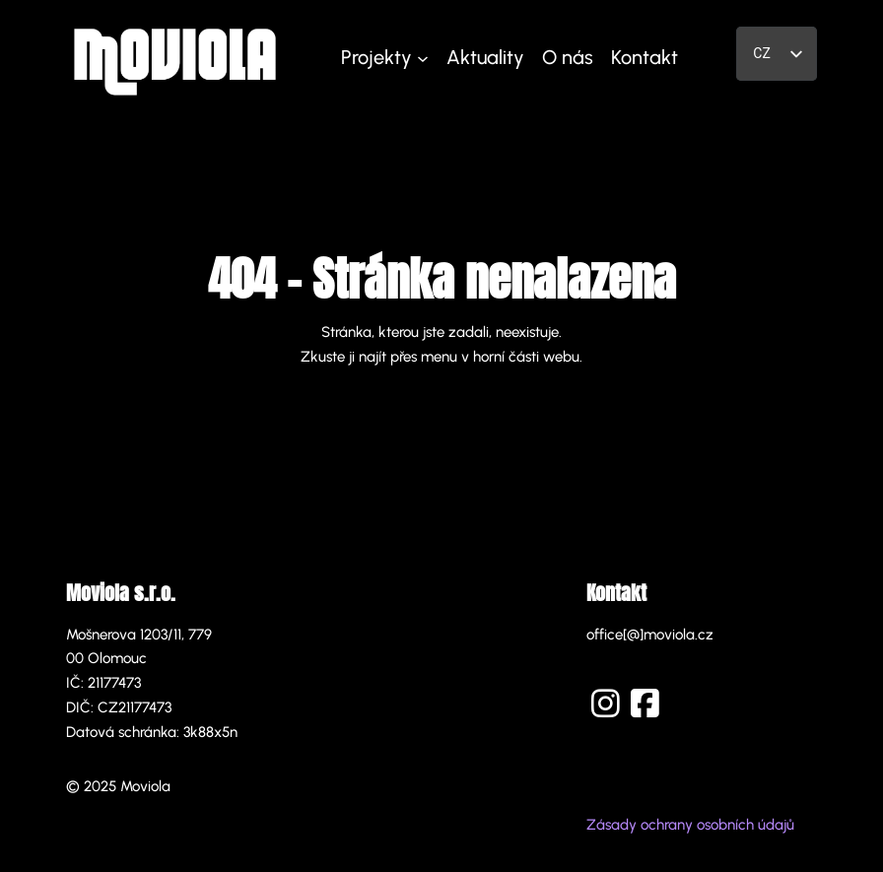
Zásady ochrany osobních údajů (690, 825)
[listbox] (776, 54)
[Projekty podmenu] (423, 57)
